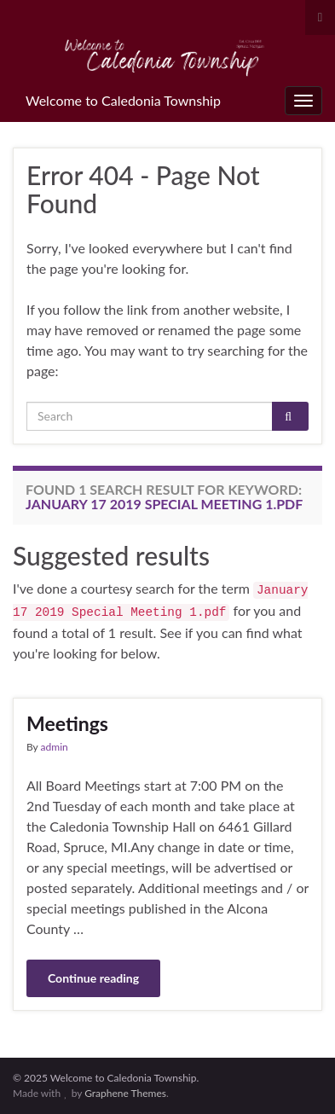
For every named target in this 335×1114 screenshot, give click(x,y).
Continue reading (93, 978)
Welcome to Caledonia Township (123, 100)
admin (54, 746)
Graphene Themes (125, 1093)
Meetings (67, 723)
